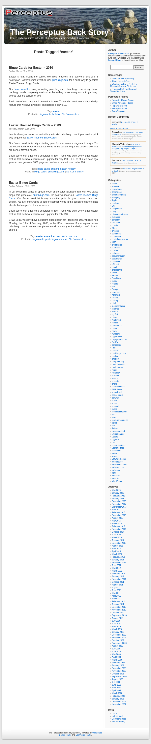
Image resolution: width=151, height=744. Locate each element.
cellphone (116, 223)
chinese (115, 231)
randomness (117, 367)
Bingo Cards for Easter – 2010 (31, 67)
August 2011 (117, 585)
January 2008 (118, 699)
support (115, 406)
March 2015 (117, 523)
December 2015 (119, 515)
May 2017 (116, 510)
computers (116, 236)
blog (114, 211)
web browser (117, 462)
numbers (116, 334)
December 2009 (119, 635)
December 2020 (119, 501)
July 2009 (116, 649)
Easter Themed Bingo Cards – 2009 (35, 125)
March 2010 (117, 629)
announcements (119, 195)
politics (115, 350)
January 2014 (118, 540)
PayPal (115, 342)
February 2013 (118, 557)
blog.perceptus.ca (120, 214)
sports (114, 403)
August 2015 (117, 518)
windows (115, 476)
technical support (119, 412)
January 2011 (118, 604)
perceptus (116, 345)
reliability (116, 373)
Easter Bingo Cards (23, 182)
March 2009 (117, 660)
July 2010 (116, 621)
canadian (116, 220)
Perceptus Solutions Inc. (119, 53)
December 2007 (119, 701)
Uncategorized (118, 431)
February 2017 (118, 512)
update (115, 437)
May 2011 (116, 593)
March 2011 (117, 599)
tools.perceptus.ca (120, 420)
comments (116, 234)
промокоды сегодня (119, 128)
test (113, 414)
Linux (114, 317)
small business (118, 387)
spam (114, 401)
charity (115, 225)
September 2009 (119, 643)
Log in (114, 713)
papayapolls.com (119, 339)
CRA (114, 242)
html (114, 303)
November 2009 (119, 638)
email (114, 267)
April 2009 (116, 657)
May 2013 (116, 549)
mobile (115, 323)
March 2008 (117, 693)
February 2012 (118, 574)
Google (115, 289)
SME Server (117, 389)
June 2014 (116, 535)
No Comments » (70, 114)
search (115, 378)
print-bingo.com (60, 80)
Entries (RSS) (65, 735)
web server (117, 470)
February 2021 (118, 496)
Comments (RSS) (83, 735)
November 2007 (119, 704)
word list (115, 478)
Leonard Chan (114, 60)
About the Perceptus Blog (123, 78)
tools (114, 417)
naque (114, 328)
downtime (116, 261)
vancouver (116, 451)
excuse (115, 275)
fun (113, 286)
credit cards (117, 245)
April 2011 (116, 596)
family (114, 281)
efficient (115, 264)
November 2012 (119, 562)
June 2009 (116, 651)
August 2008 (117, 679)
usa (75, 236)
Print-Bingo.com (119, 111)
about (114, 184)
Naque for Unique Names (123, 100)
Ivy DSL (115, 314)
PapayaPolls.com (119, 106)
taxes (114, 409)
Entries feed (117, 716)
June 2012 (116, 565)
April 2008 (116, 690)
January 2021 (118, 498)
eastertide (49, 236)
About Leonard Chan (121, 81)
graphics (115, 292)
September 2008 (119, 676)
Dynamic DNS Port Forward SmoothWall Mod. (123, 90)
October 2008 (118, 674)
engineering (117, 270)
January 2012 (118, 576)
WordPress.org (118, 722)
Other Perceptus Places (122, 103)
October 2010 (118, 612)
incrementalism (118, 306)
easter (56, 111)
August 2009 (117, 646)
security (115, 381)
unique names (118, 434)
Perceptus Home (119, 108)
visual (114, 456)
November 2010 (119, 610)
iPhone (115, 312)
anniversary (117, 192)
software (115, 398)
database (116, 253)
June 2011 (116, 590)
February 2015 (118, 526)
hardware (116, 295)
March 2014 (117, 537)
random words (118, 364)
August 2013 (117, 546)
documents (117, 259)
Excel (114, 273)
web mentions (118, 467)
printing (115, 356)
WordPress (117, 481)
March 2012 (117, 571)
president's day (64, 236)
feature (115, 284)
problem (115, 359)
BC (113, 206)
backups (115, 203)
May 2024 (116, 490)
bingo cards (45, 114)
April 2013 (116, 551)
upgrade (115, 439)
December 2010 (119, 607)
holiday (56, 114)
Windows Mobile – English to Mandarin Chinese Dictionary (123, 85)
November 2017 (119, 504)
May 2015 (116, 521)
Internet (115, 309)
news (114, 331)
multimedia (116, 325)
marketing (116, 320)
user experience (119, 445)
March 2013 (117, 554)
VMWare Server (119, 459)
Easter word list (22, 89)
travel (114, 423)
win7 (114, 473)
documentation (118, 256)
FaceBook (116, 278)
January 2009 (118, 665)
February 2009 (118, 663)
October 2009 (118, 640)
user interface (118, 448)
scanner (115, 375)
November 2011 (119, 579)
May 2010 (116, 626)
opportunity (117, 337)
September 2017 (119, 507)
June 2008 (116, 685)
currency (115, 248)
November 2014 (119, 529)
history (115, 298)
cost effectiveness (120, 239)
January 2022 (118, 493)
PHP (114, 348)
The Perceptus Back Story (59, 32)
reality (114, 370)
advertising (116, 189)
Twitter (115, 428)
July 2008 (116, 682)
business (116, 217)
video (114, 453)
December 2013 (119, 543)
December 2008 (119, 668)
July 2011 (116, 587)
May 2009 (116, 654)
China (114, 228)
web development (119, 464)
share (114, 384)
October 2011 (118, 582)
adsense (115, 186)
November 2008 (119, 671)
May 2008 (116, 688)
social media (117, 395)
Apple (114, 200)
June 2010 (116, 624)
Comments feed (119, 719)
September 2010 (119, 615)
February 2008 (118, 696)
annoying (116, 197)
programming (118, 362)
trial (113, 426)
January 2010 (118, 632)
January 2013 (118, 560)
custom (55, 168)
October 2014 (118, 532)
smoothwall (117, 392)
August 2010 (117, 618)
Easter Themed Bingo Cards (42, 137)
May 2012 (116, 568)
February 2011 (118, 601)
